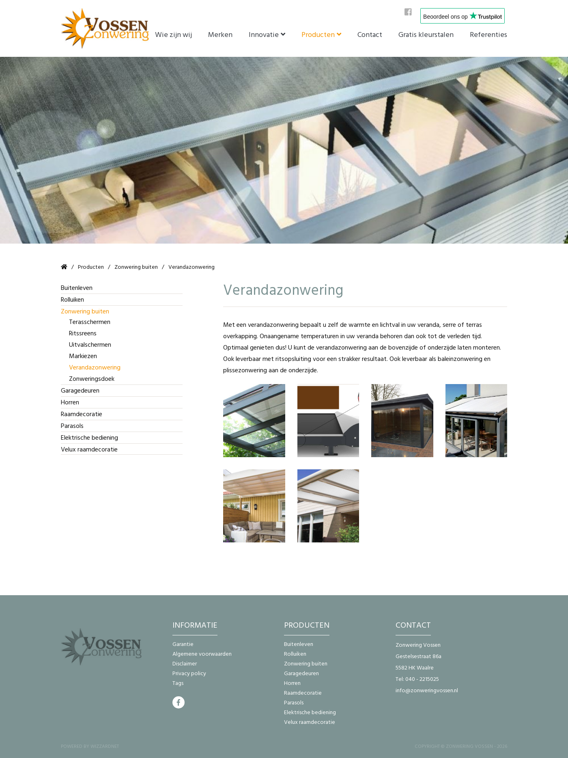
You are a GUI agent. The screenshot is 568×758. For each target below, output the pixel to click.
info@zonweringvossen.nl (427, 690)
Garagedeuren (80, 390)
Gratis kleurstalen (426, 35)
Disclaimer (184, 663)
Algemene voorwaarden (202, 654)
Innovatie (264, 35)
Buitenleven (77, 288)
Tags (177, 683)
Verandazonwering (94, 367)
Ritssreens (83, 333)
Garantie (183, 644)
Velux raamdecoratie (89, 449)
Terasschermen (89, 322)
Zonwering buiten (136, 267)
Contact (369, 35)
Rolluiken (72, 299)
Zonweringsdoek (91, 379)
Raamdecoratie (81, 414)
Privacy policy (189, 673)
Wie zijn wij (173, 35)
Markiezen (83, 356)
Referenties (488, 35)
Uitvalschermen (90, 344)
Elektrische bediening (89, 437)
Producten (318, 35)
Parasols (72, 426)
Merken (220, 35)
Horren (70, 402)
